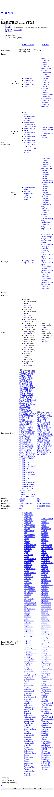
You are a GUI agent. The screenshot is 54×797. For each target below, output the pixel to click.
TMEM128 (23, 466)
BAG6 (39, 416)
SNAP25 (40, 444)
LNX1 (45, 432)
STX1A (39, 446)
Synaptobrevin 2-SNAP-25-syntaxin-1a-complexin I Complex (46, 765)
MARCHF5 (23, 416)
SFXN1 (22, 442)
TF (26, 456)
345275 (22, 499)
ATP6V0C (23, 382)
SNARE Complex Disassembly (46, 751)
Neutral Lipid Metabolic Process (29, 745)
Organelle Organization (46, 602)
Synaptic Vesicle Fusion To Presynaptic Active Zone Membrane (47, 673)
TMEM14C (23, 470)
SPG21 (21, 452)
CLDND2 (22, 394)
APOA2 (22, 380)
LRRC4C (40, 434)
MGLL (30, 416)
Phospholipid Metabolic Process (28, 665)
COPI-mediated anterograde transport (47, 246)
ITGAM (28, 410)
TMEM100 (23, 460)
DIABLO (22, 400)
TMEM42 (23, 484)
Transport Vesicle (30, 637)
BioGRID (8, 37)
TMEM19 (32, 472)
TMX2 (21, 488)
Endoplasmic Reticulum (28, 81)
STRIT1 (22, 454)
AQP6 (50, 414)
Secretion (44, 729)
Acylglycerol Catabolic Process (28, 595)
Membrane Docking (45, 592)
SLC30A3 (23, 446)
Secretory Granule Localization (45, 739)
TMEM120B (24, 464)
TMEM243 (23, 480)
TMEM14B (23, 468)
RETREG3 (41, 440)
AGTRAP (22, 376)
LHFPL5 (28, 412)
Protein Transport (44, 554)
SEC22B (22, 438)
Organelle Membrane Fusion (28, 645)
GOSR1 (48, 422)
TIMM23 (22, 458)
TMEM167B (24, 472)
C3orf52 (22, 386)
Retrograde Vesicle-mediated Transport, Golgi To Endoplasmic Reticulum (47, 179)
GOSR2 (22, 406)
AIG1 (29, 376)
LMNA (39, 432)
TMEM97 (31, 486)
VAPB (21, 496)
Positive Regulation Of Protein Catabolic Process (46, 212)
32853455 (28, 327)
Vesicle (44, 90)
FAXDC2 (28, 402)
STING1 (47, 444)
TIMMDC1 (30, 458)
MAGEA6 (48, 434)
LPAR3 (22, 414)
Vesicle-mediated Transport (44, 190)
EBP (28, 400)
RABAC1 (22, 430)
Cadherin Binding (44, 136)
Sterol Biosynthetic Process (28, 685)
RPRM (27, 432)
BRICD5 (28, 384)
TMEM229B (24, 478)
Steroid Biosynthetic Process (28, 757)
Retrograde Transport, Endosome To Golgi (46, 203)
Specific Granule (47, 703)
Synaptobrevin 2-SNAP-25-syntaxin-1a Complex (30, 700)
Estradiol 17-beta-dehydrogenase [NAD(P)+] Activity (29, 116)
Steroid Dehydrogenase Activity (29, 132)
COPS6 (49, 416)
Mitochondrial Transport (29, 562)
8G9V (21, 508)
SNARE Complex (44, 87)
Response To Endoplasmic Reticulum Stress (30, 751)
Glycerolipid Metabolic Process (28, 579)
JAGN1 (22, 412)
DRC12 (39, 420)
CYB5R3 (29, 396)
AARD (39, 414)
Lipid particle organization (29, 261)
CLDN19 (22, 392)
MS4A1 (30, 420)
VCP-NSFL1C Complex (46, 706)
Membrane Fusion (28, 584)
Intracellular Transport (45, 572)
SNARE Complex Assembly (27, 615)
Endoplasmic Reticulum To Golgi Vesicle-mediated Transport (46, 168)
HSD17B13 (28, 44)
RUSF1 (33, 432)
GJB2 (28, 404)
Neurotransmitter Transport (47, 720)
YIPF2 (26, 496)
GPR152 (40, 426)
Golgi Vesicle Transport (28, 600)
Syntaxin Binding (44, 652)
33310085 (27, 333)
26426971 (45, 329)
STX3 (50, 446)
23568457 (28, 321)
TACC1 (39, 450)
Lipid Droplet (29, 84)
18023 (21, 501)
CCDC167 (31, 388)
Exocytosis (45, 631)
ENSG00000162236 (44, 503)
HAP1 (46, 426)
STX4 (39, 448)
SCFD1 (48, 440)
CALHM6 (23, 388)
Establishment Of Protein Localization (46, 559)
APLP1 (45, 414)
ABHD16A (23, 372)
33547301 (27, 305)
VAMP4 (22, 494)
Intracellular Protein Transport (45, 160)
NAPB (21, 422)
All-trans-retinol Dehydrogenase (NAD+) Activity (30, 124)
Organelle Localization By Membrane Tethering (29, 692)
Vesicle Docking (47, 218)
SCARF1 (22, 436)
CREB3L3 (46, 418)
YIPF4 (31, 496)
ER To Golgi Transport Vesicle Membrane (46, 79)
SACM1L (22, 434)
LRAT (34, 414)
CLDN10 (28, 390)
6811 (38, 499)
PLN (26, 426)
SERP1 (28, 438)
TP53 (39, 452)
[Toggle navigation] (2, 19)
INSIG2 (22, 410)
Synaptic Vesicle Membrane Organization (47, 725)
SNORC (28, 450)
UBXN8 (22, 490)
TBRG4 (22, 456)
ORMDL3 (23, 424)
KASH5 (46, 430)
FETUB (22, 404)
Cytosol (26, 86)
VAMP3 (28, 492)
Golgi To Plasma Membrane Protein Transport (30, 651)
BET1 (44, 416)
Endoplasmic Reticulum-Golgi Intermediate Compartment (30, 718)
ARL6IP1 (29, 380)
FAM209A (41, 422)
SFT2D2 (28, 440)
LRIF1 (50, 432)
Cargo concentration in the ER (47, 240)
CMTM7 (22, 396)
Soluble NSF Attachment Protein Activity (47, 745)
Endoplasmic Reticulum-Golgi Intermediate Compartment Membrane (47, 96)
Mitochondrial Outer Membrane (30, 660)
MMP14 (28, 418)
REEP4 (46, 438)
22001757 (27, 341)
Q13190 (47, 506)
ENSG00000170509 (26, 503)
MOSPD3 (22, 420)
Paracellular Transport (28, 566)
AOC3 (30, 378)
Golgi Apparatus (47, 68)
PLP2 (31, 426)
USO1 (43, 452)
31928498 (27, 366)
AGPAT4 (29, 374)
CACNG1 (29, 386)
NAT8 (27, 422)
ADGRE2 (31, 372)
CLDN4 (29, 392)
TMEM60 (30, 484)
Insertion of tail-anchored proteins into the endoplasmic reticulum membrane (47, 271)
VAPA (34, 494)
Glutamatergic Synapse (46, 680)
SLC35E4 (22, 448)
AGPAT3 (22, 374)
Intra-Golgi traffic (45, 251)
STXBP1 (45, 448)
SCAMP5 (30, 434)
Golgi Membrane (45, 59)
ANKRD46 (23, 378)
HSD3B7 (22, 408)
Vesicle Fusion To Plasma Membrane (46, 693)
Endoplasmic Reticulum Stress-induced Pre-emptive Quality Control (47, 713)
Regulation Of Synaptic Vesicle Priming (47, 635)
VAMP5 (28, 494)
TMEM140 (32, 466)
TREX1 (33, 488)
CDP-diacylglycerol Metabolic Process (29, 622)
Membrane (45, 84)
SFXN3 (22, 444)
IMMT (48, 428)
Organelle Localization (45, 596)
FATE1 (21, 402)
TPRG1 (27, 488)
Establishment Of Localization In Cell (47, 549)
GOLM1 (33, 404)
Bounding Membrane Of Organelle (46, 104)
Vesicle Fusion (46, 186)
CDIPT (22, 390)
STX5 (45, 44)
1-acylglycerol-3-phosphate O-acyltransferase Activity (30, 678)
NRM (31, 422)
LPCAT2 (28, 414)
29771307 (27, 360)
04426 (39, 501)
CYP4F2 (29, 398)
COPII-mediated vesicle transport (47, 235)
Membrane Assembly (45, 734)
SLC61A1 (30, 448)
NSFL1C (40, 438)
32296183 (18, 30)
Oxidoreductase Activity (29, 137)
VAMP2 (22, 492)
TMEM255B (24, 482)
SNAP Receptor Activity (47, 130)
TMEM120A (24, 462)
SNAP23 (47, 442)
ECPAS (33, 400)
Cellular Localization (45, 576)
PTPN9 (30, 428)
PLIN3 (21, 426)
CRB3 (39, 418)
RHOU (21, 432)
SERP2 (22, 440)
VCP (38, 454)
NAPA (45, 436)
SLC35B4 (30, 446)
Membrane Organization (28, 740)
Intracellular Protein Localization (45, 623)
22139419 (27, 351)
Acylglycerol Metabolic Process (28, 725)
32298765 (27, 347)
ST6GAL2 (28, 452)
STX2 (45, 446)
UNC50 (28, 490)
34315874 (27, 307)
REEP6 (29, 430)
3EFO (39, 508)
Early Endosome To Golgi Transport (47, 196)
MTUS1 (40, 436)
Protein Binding (29, 128)
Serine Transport (30, 603)
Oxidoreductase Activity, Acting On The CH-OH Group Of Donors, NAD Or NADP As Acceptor (30, 146)
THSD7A (31, 456)
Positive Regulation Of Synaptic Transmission (46, 686)
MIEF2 (22, 418)
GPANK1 (46, 424)
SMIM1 (22, 450)
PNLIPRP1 (23, 428)
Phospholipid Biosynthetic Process (28, 671)
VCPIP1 (44, 454)
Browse (8, 25)
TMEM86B (23, 486)
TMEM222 (23, 476)
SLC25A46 (29, 444)
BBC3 (29, 382)
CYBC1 (22, 398)
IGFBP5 (29, 408)
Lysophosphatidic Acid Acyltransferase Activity (30, 608)
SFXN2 (28, 442)
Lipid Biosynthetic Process (28, 555)
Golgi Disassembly (46, 221)
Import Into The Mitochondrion (29, 588)
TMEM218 (32, 474)
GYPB (28, 406)
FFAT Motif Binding (28, 656)
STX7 (32, 454)
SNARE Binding (47, 127)
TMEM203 (23, 474)
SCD (28, 436)
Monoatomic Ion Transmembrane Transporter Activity (30, 548)
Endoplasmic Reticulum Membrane (46, 64)
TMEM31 (32, 482)
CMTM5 (30, 394)
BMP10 (22, 384)
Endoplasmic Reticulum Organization (28, 629)
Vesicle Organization (28, 640)
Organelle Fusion (30, 559)
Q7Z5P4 (22, 506)
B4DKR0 (40, 506)
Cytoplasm (28, 78)
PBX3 (29, 424)
